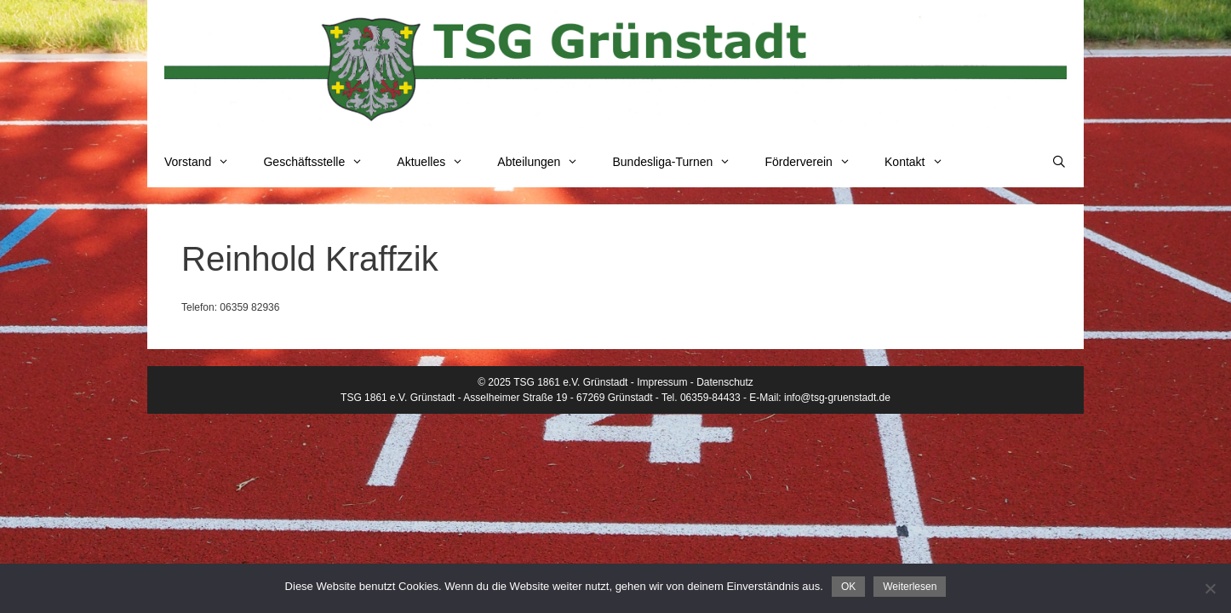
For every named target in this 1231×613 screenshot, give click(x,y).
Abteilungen (546, 161)
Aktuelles (438, 161)
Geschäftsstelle (321, 161)
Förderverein (815, 161)
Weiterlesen (909, 587)
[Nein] (1209, 588)
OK (848, 587)
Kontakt (922, 161)
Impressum (662, 382)
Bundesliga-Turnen (680, 161)
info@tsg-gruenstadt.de (837, 398)
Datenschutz (724, 382)
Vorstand (205, 161)
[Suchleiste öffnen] (1059, 161)
